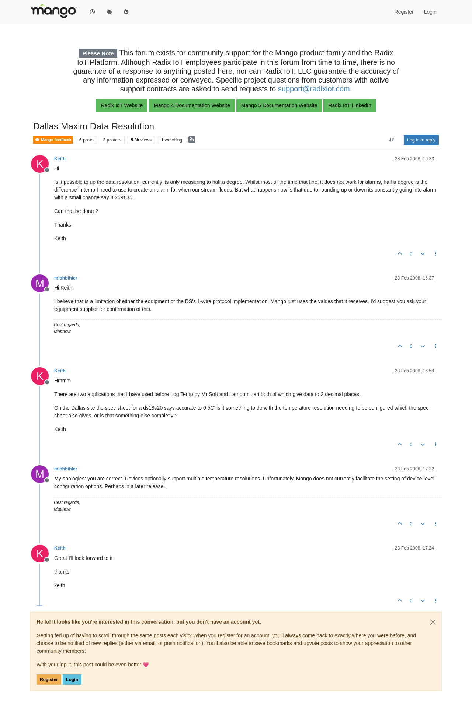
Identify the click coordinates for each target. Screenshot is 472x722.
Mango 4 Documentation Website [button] (192, 105)
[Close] (432, 622)
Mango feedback (53, 139)
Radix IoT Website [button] (122, 105)
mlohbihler (65, 278)
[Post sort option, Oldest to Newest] (392, 140)
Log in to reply (421, 140)
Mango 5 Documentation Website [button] (279, 105)
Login (72, 679)
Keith (60, 158)
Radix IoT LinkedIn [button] (349, 105)
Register (49, 679)
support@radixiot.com (314, 89)
